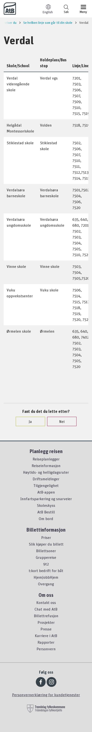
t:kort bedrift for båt (46, 570)
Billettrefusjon (46, 615)
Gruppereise (46, 557)
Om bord (46, 518)
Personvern (46, 648)
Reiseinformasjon (46, 465)
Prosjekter (46, 622)
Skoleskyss (46, 505)
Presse (46, 629)
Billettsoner (46, 550)
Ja (28, 421)
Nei (59, 421)
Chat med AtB (46, 609)
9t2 (46, 564)
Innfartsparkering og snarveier (46, 498)
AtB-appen (46, 492)
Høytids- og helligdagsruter (46, 472)
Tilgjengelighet (46, 485)
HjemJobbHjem (46, 577)
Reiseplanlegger (46, 459)
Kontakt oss (46, 602)
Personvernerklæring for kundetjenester (46, 694)
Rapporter (46, 642)
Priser (46, 537)
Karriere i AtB (46, 635)
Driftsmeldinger (46, 478)
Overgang (46, 583)
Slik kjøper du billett (46, 544)
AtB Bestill (46, 512)
